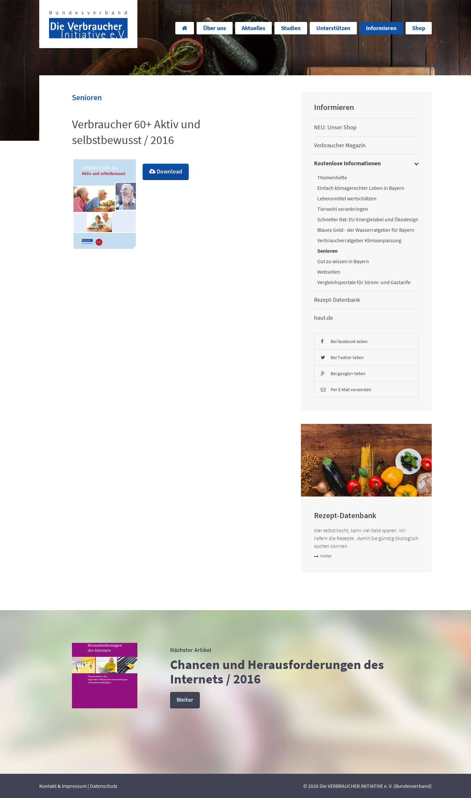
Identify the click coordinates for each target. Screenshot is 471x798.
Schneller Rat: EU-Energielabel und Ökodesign (367, 219)
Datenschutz (103, 786)
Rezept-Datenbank (337, 299)
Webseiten (328, 271)
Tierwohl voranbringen (342, 209)
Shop (418, 28)
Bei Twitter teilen (342, 357)
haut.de (323, 317)
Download (165, 171)
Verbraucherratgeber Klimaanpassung (359, 240)
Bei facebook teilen (344, 341)
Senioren (327, 250)
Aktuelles (253, 28)
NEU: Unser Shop (335, 127)
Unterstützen (333, 28)
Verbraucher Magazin (340, 145)
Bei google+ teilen (343, 373)
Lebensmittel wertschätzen (346, 198)
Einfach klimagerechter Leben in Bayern (360, 188)
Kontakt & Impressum (63, 786)
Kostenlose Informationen (347, 163)
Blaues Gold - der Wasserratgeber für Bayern (365, 230)
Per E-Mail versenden (346, 389)
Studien (291, 28)
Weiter (323, 555)
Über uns (214, 28)
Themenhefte (332, 177)
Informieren (381, 28)
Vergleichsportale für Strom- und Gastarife (363, 282)
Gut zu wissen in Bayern (343, 261)
